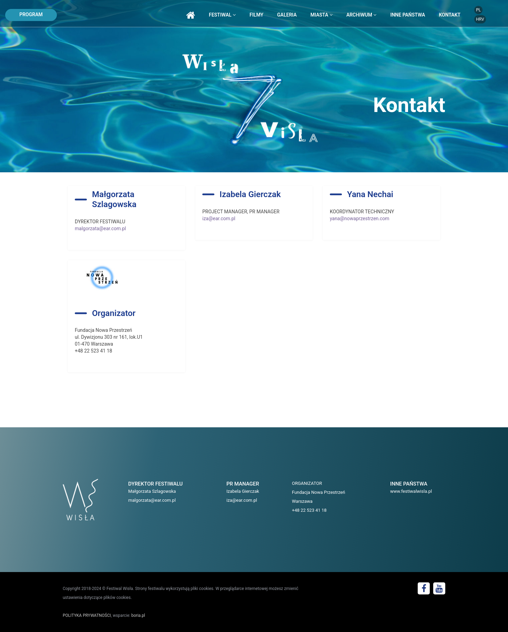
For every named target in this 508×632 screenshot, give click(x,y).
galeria (287, 15)
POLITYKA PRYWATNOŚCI (87, 615)
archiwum (361, 15)
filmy (256, 15)
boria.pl (138, 615)
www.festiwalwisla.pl (411, 491)
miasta (322, 15)
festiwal (222, 15)
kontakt (449, 15)
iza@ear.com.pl (218, 218)
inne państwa (407, 15)
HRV (480, 19)
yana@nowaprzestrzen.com (359, 218)
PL (478, 10)
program (31, 14)
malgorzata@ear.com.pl (100, 228)
